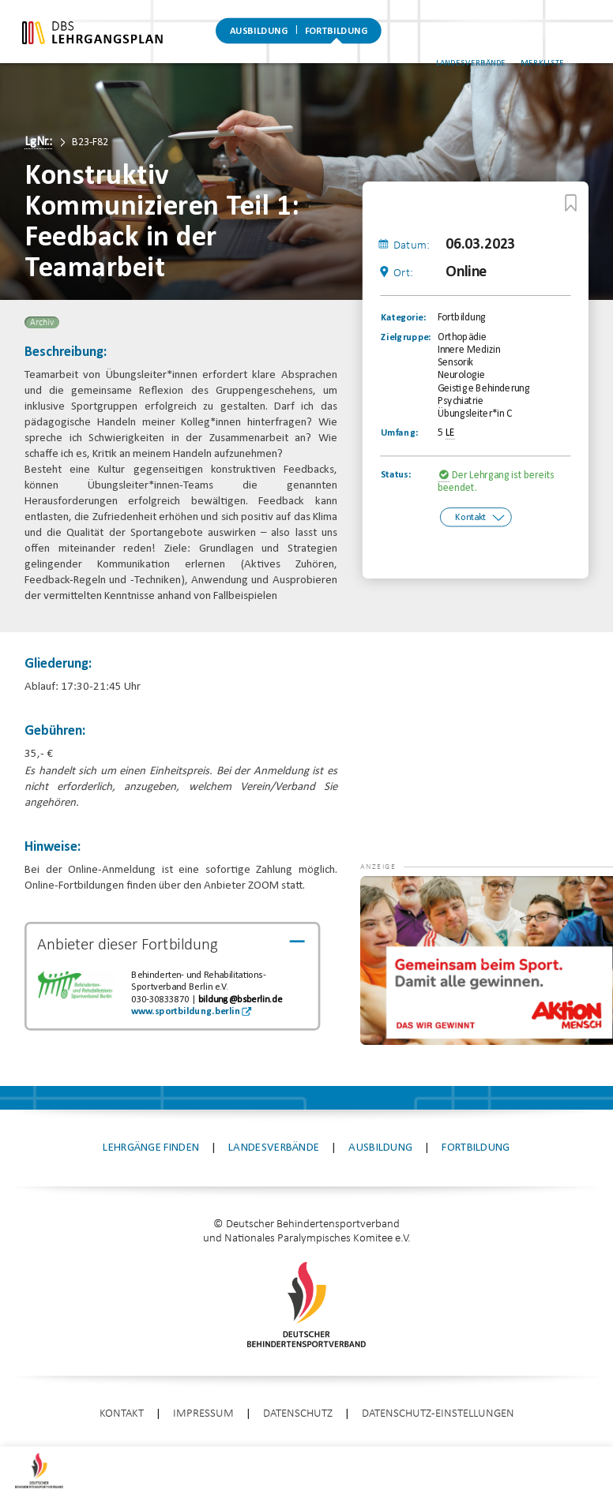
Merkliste (569, 46)
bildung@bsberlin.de (240, 999)
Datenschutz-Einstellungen (438, 1414)
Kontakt (470, 516)
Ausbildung (259, 35)
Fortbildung (336, 35)
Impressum (203, 1414)
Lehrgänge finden (151, 1148)
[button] (391, 899)
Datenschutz (298, 1414)
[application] (486, 960)
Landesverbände (498, 46)
